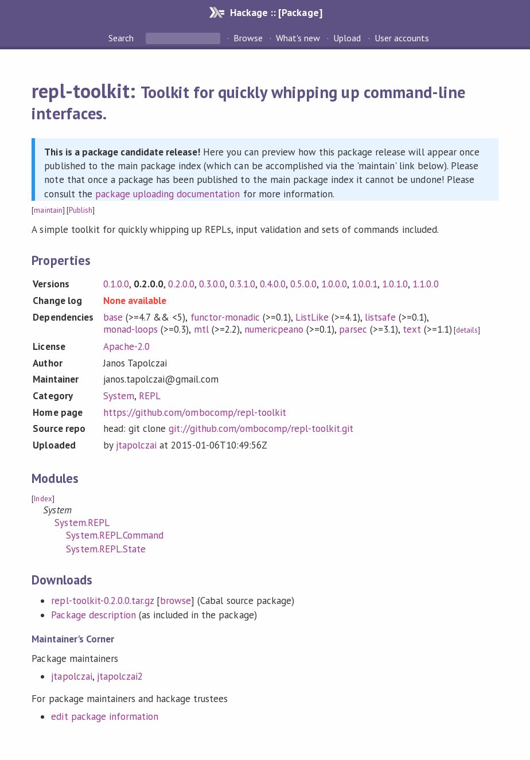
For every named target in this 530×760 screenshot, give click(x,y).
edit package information (104, 716)
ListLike (312, 317)
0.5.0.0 (303, 284)
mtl (201, 329)
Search (122, 38)
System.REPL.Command (114, 535)
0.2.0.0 (181, 284)
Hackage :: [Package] (276, 12)
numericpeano (273, 329)
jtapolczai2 (120, 676)
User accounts (402, 38)
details (467, 330)
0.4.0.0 (273, 284)
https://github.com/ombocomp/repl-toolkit (194, 412)
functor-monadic (225, 317)
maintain (48, 210)
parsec (353, 329)
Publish (80, 210)
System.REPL (81, 522)
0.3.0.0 (212, 284)
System (118, 395)
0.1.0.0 (116, 284)
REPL (150, 395)
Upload (347, 38)
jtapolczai (136, 445)
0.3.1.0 (242, 284)
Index (43, 499)
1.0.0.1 (364, 284)
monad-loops (130, 329)
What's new (298, 38)
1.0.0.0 (334, 284)
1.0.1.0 (395, 284)
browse (175, 600)
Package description (93, 615)
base (113, 317)
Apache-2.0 (126, 346)
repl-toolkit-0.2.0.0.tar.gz (102, 600)
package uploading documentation (167, 194)
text (412, 329)
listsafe (380, 317)
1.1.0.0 (425, 284)
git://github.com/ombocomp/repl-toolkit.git (261, 428)
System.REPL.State (105, 549)
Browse (248, 38)
